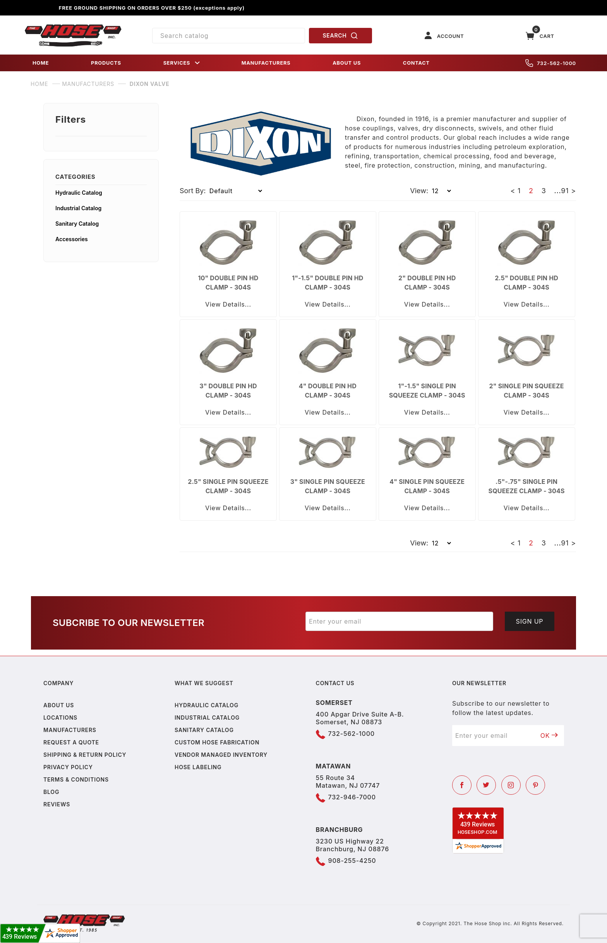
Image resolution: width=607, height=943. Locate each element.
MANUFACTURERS (266, 63)
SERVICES (182, 63)
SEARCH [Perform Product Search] (340, 35)
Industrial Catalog (78, 208)
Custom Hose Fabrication (217, 742)
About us (58, 705)
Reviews (56, 804)
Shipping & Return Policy (84, 754)
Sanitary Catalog (77, 223)
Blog (51, 792)
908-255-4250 (352, 860)
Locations (60, 717)
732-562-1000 (550, 63)
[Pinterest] (535, 785)
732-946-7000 (352, 797)
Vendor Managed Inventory (221, 754)
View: (419, 191)
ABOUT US (347, 63)
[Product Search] (228, 35)
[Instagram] (511, 785)
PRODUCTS (106, 63)
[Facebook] (462, 785)
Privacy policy (68, 767)
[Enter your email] (399, 621)
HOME (41, 63)
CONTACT (416, 63)
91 (565, 191)
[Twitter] (486, 785)
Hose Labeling (198, 767)
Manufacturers (69, 730)
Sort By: (193, 191)
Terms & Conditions (76, 779)
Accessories (71, 239)
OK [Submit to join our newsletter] (549, 735)
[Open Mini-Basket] (540, 36)
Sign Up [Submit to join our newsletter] (530, 621)
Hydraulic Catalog (78, 192)
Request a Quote (71, 742)
